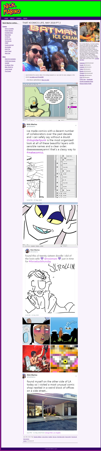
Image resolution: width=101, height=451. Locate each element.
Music (25, 18)
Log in (55, 448)
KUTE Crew (8, 39)
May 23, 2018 (45, 80)
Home (6, 18)
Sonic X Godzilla (9, 28)
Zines (4, 56)
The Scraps (8, 71)
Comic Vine (83, 79)
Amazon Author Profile (85, 83)
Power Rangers (9, 30)
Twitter (81, 69)
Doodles (50, 436)
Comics (19, 18)
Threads (82, 73)
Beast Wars (8, 34)
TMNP (6, 43)
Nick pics (55, 436)
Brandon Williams (37, 436)
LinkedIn (82, 67)
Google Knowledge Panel (86, 81)
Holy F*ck (7, 49)
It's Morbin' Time (9, 65)
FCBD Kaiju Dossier (10, 61)
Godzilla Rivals (9, 32)
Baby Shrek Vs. (9, 67)
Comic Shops (45, 436)
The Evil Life (8, 41)
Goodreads (90, 79)
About (12, 18)
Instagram (82, 63)
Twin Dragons (26, 439)
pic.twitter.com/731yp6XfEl (37, 77)
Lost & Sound (8, 69)
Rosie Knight (68, 436)
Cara (81, 77)
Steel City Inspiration (10, 59)
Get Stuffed (8, 47)
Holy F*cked (8, 51)
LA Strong (7, 36)
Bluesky (82, 71)
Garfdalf (7, 63)
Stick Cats (7, 53)
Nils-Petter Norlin (61, 436)
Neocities (82, 75)
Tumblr (81, 65)
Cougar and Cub (9, 45)
